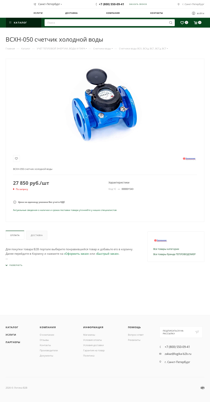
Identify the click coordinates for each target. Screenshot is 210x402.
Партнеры (13, 342)
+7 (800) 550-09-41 (111, 4)
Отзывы (44, 340)
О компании (47, 334)
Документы (46, 355)
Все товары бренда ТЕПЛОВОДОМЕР (174, 254)
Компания (48, 327)
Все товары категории (166, 249)
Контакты (45, 345)
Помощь (134, 327)
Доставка (37, 235)
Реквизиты (134, 340)
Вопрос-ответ (136, 334)
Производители (49, 350)
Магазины (89, 334)
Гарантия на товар (94, 350)
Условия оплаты (92, 340)
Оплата (15, 235)
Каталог (12, 327)
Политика (88, 355)
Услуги (11, 334)
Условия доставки (93, 345)
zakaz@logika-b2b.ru (178, 354)
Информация (93, 327)
